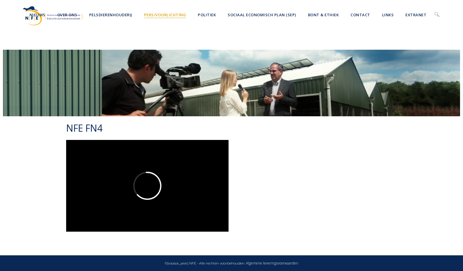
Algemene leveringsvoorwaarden (272, 263)
